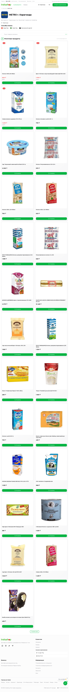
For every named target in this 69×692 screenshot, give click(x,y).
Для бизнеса (14, 1)
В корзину (17, 82)
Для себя (8, 1)
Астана (8, 682)
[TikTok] (9, 645)
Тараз (41, 682)
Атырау (51, 682)
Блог (33, 1)
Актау (56, 682)
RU (49, 4)
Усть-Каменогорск (27, 682)
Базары (25, 4)
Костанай (46, 682)
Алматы (3, 682)
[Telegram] (12, 645)
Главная (3, 1)
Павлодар (36, 682)
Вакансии (29, 1)
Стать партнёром (22, 1)
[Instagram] (6, 645)
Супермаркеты (17, 4)
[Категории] (2, 38)
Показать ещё (34, 631)
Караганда (19, 682)
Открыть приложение (60, 4)
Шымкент (13, 682)
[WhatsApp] (2, 645)
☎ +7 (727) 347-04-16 (62, 688)
